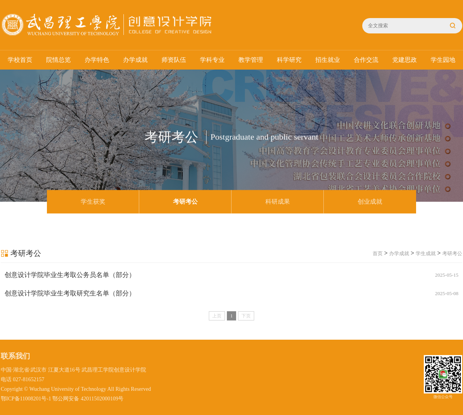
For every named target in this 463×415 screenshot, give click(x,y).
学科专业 (212, 59)
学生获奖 (93, 201)
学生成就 (426, 253)
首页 (378, 253)
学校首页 (20, 59)
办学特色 (97, 59)
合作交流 (366, 59)
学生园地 (443, 59)
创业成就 (370, 201)
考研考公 (185, 201)
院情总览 (58, 59)
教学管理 (250, 59)
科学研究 (289, 59)
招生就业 (327, 59)
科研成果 (277, 201)
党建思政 (404, 59)
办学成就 (135, 59)
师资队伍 (174, 59)
